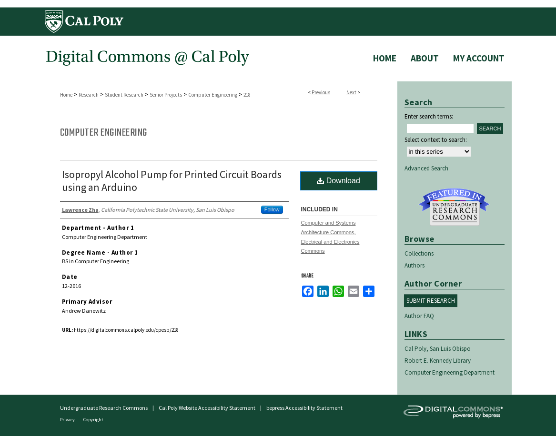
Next (351, 92)
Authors (414, 265)
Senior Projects (166, 94)
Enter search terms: (428, 116)
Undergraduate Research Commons (454, 207)
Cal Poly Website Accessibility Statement (207, 407)
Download (338, 181)
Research (89, 94)
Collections (419, 253)
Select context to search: (435, 140)
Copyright (93, 419)
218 (247, 94)
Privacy (68, 419)
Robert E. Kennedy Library (437, 361)
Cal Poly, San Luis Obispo (437, 349)
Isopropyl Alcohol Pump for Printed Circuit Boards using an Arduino (172, 181)
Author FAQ (419, 316)
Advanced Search (426, 168)
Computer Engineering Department (449, 372)
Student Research (124, 94)
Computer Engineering (212, 94)
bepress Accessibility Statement (304, 407)
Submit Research (430, 301)
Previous (321, 92)
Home (66, 94)
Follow (272, 209)
